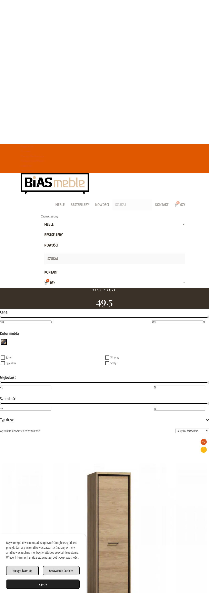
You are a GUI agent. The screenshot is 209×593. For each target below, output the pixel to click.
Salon (9, 357)
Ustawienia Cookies (61, 571)
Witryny (114, 357)
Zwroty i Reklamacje (32, 156)
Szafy (113, 363)
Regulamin (27, 146)
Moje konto (27, 170)
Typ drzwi (104, 419)
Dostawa (26, 151)
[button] (31, 443)
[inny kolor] (4, 341)
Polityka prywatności (32, 161)
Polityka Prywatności (144, 570)
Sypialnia (11, 363)
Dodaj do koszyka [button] (30, 450)
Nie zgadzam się (22, 571)
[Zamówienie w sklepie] (192, 431)
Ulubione (26, 165)
